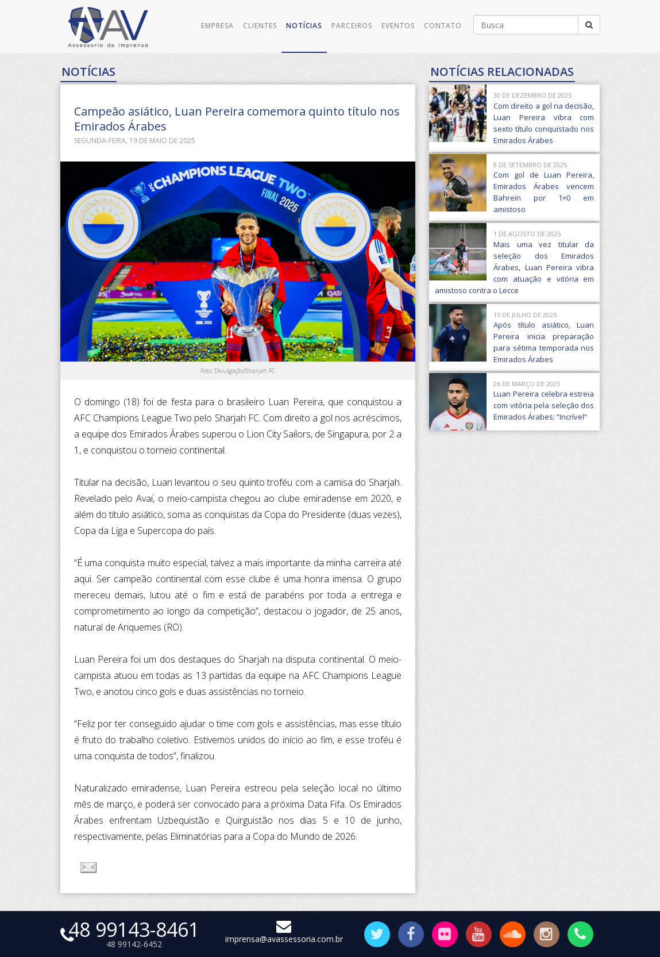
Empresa (217, 25)
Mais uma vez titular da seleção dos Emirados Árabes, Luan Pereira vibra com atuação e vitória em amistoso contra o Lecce (514, 267)
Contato (443, 25)
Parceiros (351, 25)
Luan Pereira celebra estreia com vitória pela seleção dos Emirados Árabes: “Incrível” (543, 405)
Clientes (260, 25)
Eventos (398, 25)
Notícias (304, 25)
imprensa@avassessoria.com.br (284, 933)
